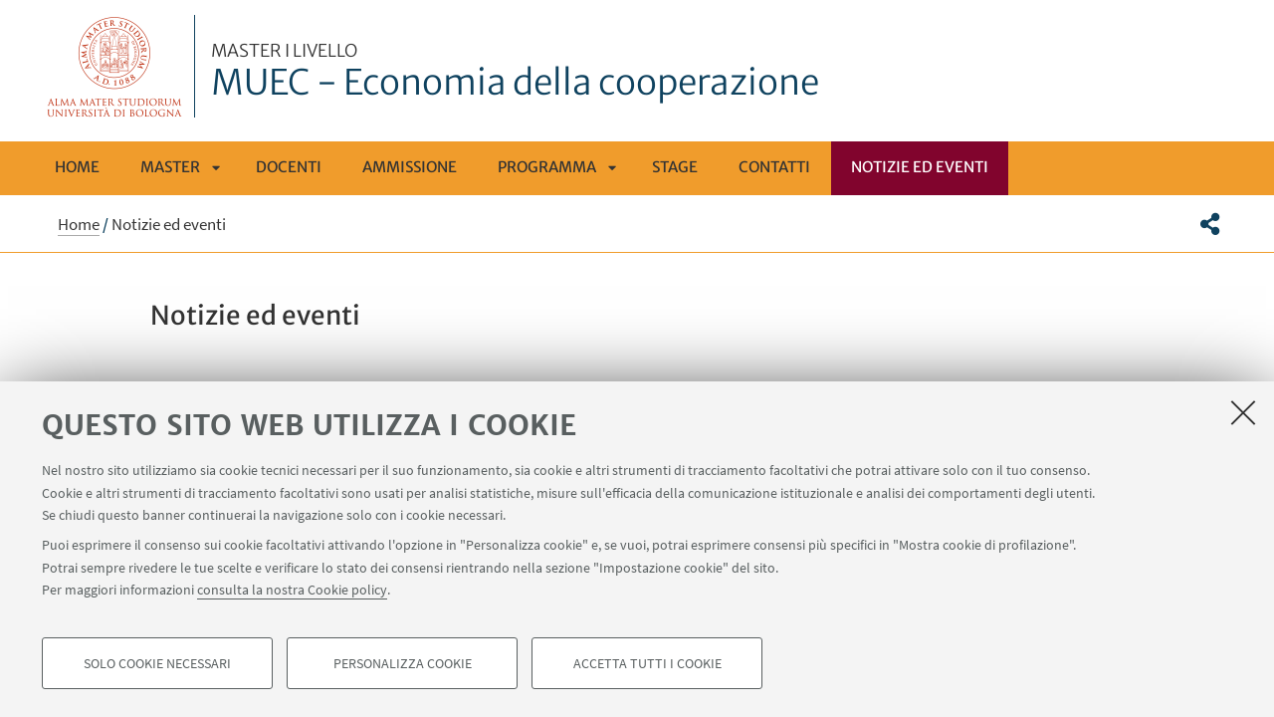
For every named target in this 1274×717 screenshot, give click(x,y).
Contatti (774, 166)
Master (170, 166)
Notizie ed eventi (919, 166)
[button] (1209, 224)
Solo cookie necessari (157, 663)
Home (77, 166)
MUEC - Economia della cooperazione (515, 73)
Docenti (288, 166)
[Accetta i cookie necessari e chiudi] (1243, 412)
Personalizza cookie (402, 663)
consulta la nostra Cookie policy (292, 589)
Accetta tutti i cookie (647, 663)
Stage (675, 166)
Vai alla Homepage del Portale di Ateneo (115, 66)
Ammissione (409, 166)
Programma (547, 166)
